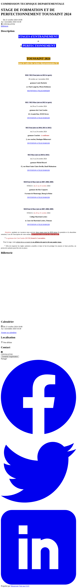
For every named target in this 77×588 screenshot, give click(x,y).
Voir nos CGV (24, 586)
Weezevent (15, 586)
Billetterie (4, 26)
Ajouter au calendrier (9, 333)
